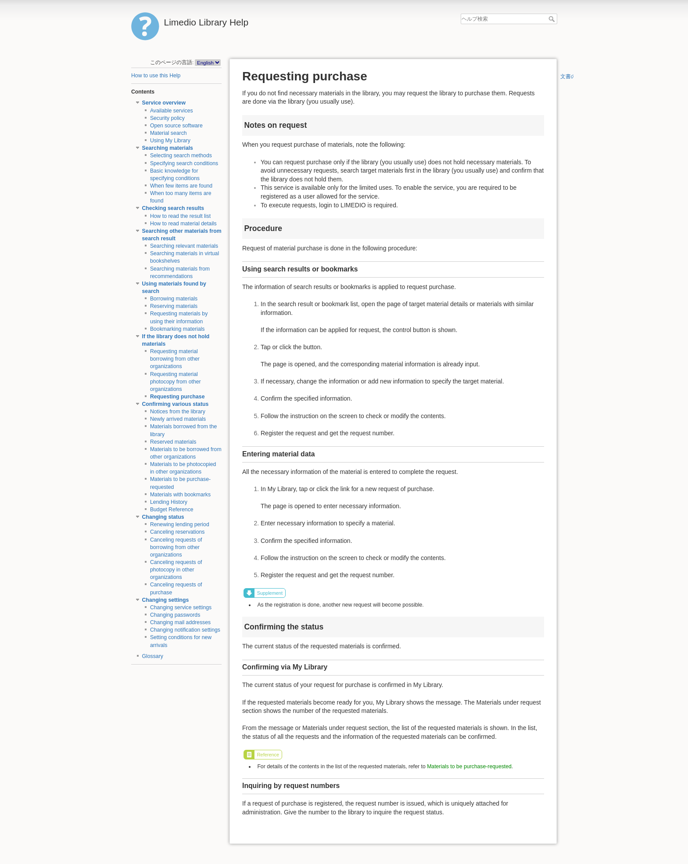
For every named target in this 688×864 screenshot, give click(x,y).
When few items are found (181, 186)
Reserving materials (173, 306)
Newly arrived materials (178, 419)
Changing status (163, 517)
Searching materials (167, 148)
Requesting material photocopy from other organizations (175, 381)
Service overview (164, 103)
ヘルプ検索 (552, 19)
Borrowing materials (173, 299)
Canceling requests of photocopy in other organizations (176, 569)
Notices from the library (177, 412)
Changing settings (165, 600)
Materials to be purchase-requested (469, 766)
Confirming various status (175, 404)
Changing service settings (180, 607)
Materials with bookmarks (180, 495)
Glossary (152, 656)
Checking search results (173, 208)
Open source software (176, 126)
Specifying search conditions (184, 163)
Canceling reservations (177, 532)
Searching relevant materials (184, 246)
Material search (168, 133)
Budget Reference (172, 509)
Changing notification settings (185, 630)
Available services (171, 111)
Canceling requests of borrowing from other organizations (176, 547)
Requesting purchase (177, 397)
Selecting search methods (181, 155)
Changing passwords (175, 615)
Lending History (168, 502)
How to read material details (183, 224)
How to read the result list (180, 216)
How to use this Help (155, 75)
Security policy (167, 118)
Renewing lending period (179, 524)
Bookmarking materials (177, 329)
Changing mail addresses (180, 622)
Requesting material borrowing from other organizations (175, 358)
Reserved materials (173, 442)
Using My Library (170, 140)
